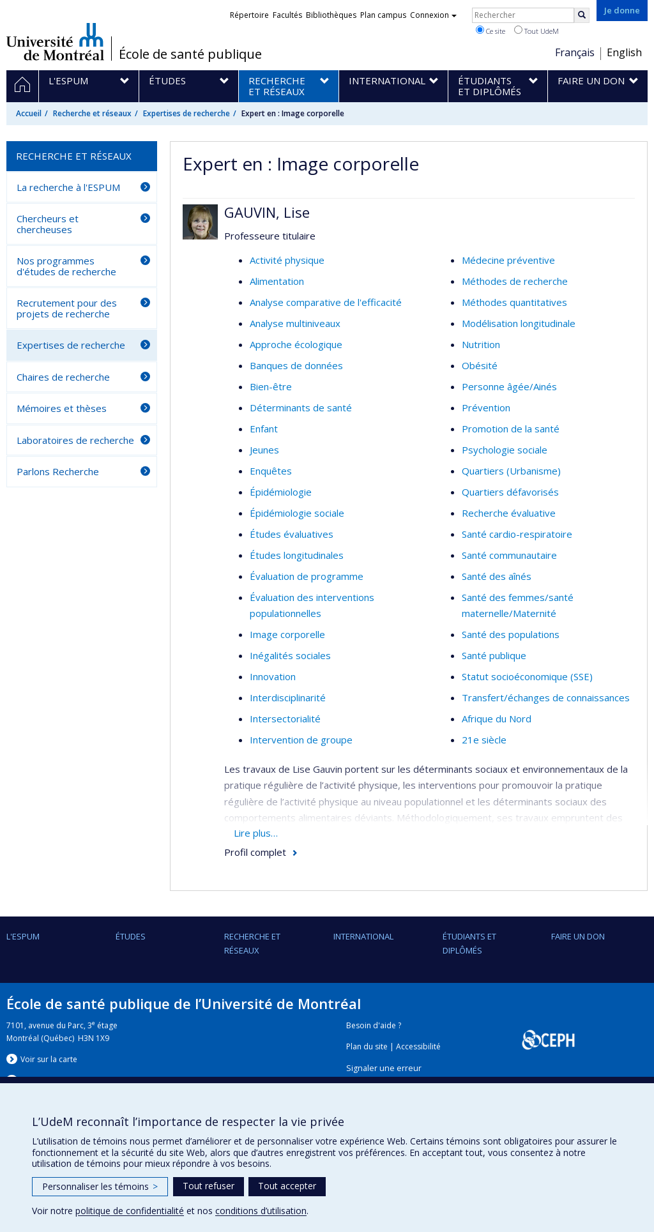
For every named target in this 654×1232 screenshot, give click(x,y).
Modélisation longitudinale (518, 323)
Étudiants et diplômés (469, 943)
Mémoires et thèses (62, 408)
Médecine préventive (508, 260)
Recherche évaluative (509, 512)
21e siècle (484, 739)
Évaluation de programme (306, 576)
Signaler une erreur (384, 1068)
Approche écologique (296, 344)
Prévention (486, 407)
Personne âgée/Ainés (509, 386)
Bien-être (271, 386)
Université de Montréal (55, 41)
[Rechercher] (581, 15)
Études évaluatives (291, 534)
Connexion (433, 15)
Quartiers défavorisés (510, 491)
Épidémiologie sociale (297, 512)
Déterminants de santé (301, 407)
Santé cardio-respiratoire (517, 534)
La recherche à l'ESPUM (68, 187)
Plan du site (367, 1046)
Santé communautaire (509, 555)
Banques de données (296, 365)
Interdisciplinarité (288, 697)
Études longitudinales (297, 555)
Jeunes (264, 449)
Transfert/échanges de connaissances (546, 697)
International (363, 936)
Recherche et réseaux (92, 113)
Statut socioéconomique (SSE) (527, 676)
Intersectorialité (285, 718)
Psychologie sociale (504, 449)
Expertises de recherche (186, 113)
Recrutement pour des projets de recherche (67, 308)
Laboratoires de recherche (75, 440)
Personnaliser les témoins (100, 1186)
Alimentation (277, 281)
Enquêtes (271, 470)
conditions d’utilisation (261, 1211)
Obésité (480, 365)
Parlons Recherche (58, 471)
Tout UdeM (536, 31)
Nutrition (481, 344)
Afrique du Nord (496, 718)
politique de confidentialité (129, 1211)
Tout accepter (287, 1186)
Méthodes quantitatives (514, 302)
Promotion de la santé (510, 428)
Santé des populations (510, 634)
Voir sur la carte (48, 1059)
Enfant (264, 428)
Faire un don (578, 936)
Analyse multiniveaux (295, 323)
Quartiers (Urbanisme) (511, 470)
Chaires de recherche (63, 376)
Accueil (29, 113)
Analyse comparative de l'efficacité (326, 302)
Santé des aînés (496, 576)
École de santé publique (190, 54)
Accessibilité (418, 1046)
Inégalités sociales (290, 655)
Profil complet (255, 852)
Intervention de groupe (301, 739)
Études (131, 936)
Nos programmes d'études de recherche (66, 266)
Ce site (490, 31)
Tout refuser (208, 1186)
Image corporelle (287, 634)
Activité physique (287, 260)
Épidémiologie (281, 491)
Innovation (273, 676)
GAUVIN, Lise (267, 212)
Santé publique (494, 655)
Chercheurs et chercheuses (48, 224)
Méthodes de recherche (515, 281)
